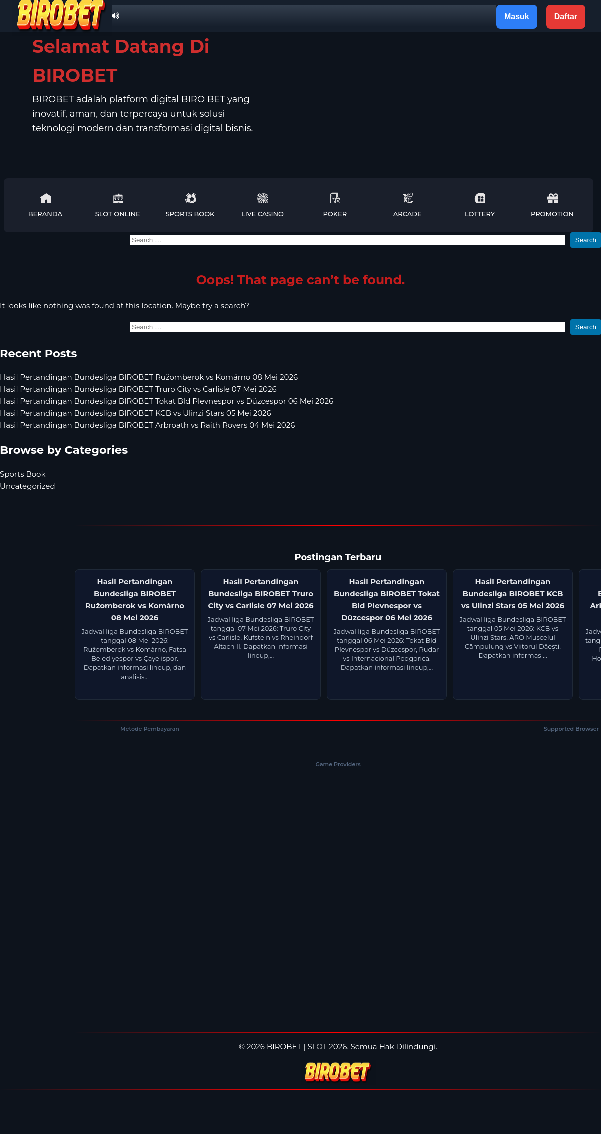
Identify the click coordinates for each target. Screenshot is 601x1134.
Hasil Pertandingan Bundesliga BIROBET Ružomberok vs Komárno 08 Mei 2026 (149, 377)
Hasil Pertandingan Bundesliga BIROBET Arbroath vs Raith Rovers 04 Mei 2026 (147, 425)
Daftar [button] (565, 16)
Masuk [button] (516, 16)
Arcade (407, 205)
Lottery (480, 205)
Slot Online (117, 205)
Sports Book (190, 205)
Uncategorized (27, 486)
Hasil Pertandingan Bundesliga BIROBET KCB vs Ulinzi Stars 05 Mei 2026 (135, 413)
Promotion (552, 205)
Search (585, 240)
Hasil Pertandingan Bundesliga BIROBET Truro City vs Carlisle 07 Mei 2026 (138, 389)
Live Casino (262, 205)
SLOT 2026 (327, 1046)
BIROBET (284, 1046)
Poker (335, 205)
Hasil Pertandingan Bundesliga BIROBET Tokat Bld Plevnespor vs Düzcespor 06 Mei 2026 (166, 401)
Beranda (45, 205)
